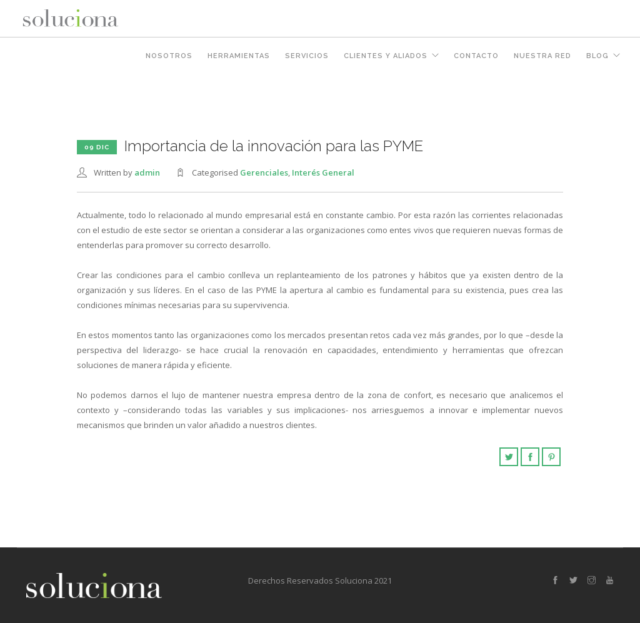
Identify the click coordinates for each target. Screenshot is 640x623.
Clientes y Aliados (386, 56)
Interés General (323, 172)
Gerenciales (264, 172)
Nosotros (169, 56)
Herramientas (239, 56)
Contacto (476, 56)
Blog (597, 56)
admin (147, 172)
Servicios (307, 56)
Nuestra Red (542, 56)
